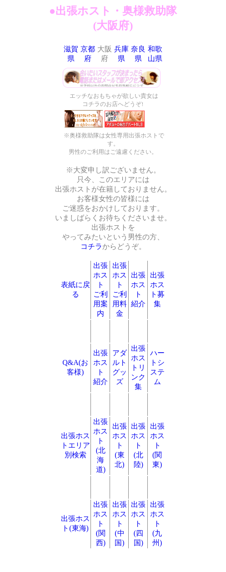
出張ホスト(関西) (100, 524)
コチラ (91, 246)
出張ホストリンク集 (138, 367)
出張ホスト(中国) (119, 524)
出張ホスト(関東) (157, 445)
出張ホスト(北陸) (138, 445)
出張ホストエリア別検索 (75, 445)
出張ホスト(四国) (138, 524)
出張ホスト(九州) (157, 524)
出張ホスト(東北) (119, 445)
